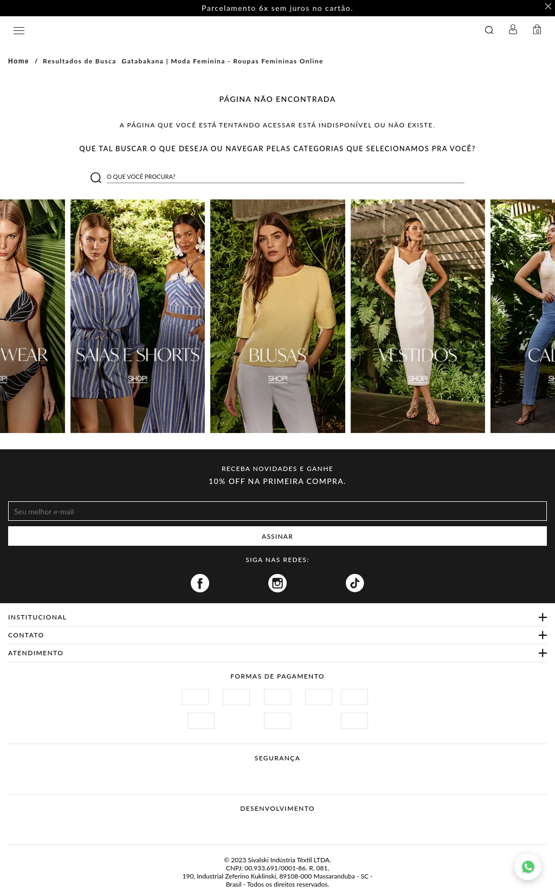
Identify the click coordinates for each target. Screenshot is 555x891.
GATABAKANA (197, 30)
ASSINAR (277, 536)
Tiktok (355, 583)
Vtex (257, 825)
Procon (292, 771)
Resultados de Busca (80, 61)
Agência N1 (298, 825)
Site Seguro (189, 771)
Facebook (200, 583)
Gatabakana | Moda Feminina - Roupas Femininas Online (223, 61)
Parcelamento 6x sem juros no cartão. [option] (277, 8)
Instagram (277, 583)
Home (18, 61)
